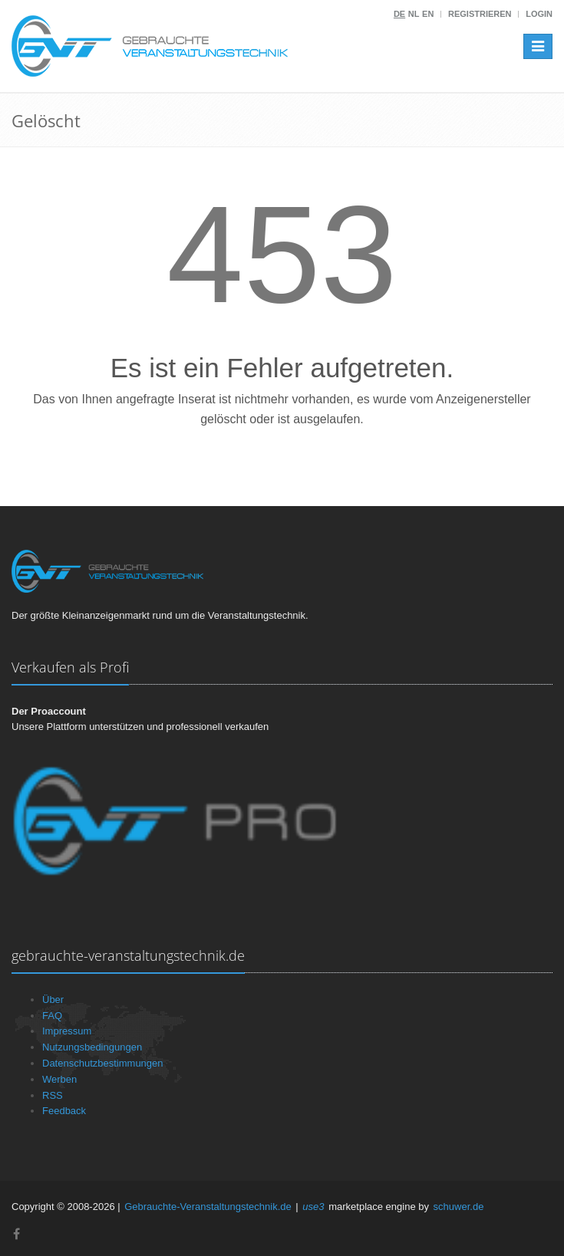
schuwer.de (459, 1206)
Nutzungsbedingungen (92, 1047)
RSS (52, 1095)
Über (53, 999)
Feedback (64, 1110)
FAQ (52, 1015)
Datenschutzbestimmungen (102, 1063)
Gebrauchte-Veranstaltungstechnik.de (208, 1206)
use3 (313, 1206)
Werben (59, 1079)
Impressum (66, 1031)
